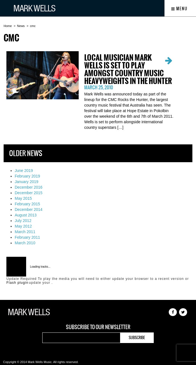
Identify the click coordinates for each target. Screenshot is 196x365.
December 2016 (29, 187)
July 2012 (23, 220)
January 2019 (26, 181)
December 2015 (29, 193)
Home (8, 26)
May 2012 (23, 226)
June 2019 (24, 170)
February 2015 (27, 204)
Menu (179, 9)
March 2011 (25, 232)
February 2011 (27, 237)
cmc (33, 26)
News (21, 26)
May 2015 (23, 198)
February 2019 (27, 176)
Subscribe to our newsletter (98, 327)
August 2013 (26, 215)
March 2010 (25, 243)
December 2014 (29, 209)
